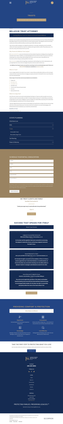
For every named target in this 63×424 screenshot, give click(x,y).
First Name (11, 160)
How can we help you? (13, 178)
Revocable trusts (14, 82)
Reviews (31, 387)
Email (10, 171)
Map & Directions (31, 400)
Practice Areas (31, 382)
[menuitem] (31, 121)
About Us (31, 380)
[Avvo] (34, 371)
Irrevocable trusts (14, 83)
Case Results (31, 385)
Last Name (11, 164)
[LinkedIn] (29, 371)
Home (31, 377)
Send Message (14, 191)
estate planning (14, 61)
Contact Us (31, 351)
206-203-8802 (31, 366)
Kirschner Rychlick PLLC (14, 54)
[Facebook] (31, 371)
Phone (11, 167)
